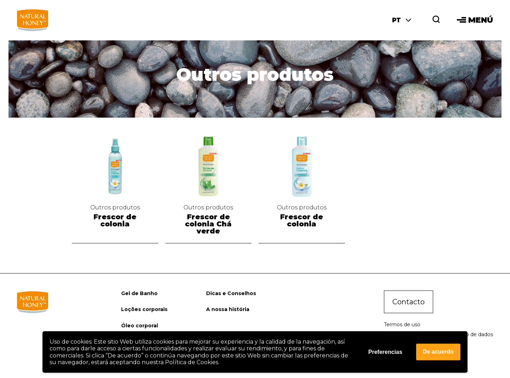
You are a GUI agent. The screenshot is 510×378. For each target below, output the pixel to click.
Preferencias (385, 352)
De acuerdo (438, 352)
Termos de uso (402, 324)
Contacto (408, 302)
